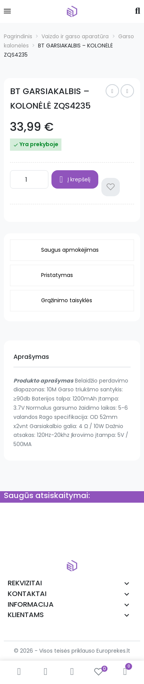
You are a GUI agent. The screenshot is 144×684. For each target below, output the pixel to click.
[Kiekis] (29, 179)
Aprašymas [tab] (31, 356)
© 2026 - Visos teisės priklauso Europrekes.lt (72, 651)
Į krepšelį (75, 179)
